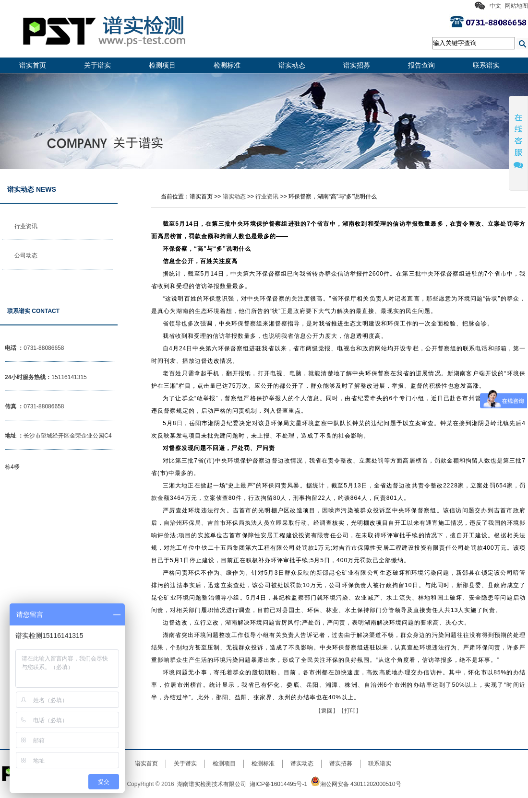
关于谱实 (97, 65)
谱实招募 (356, 65)
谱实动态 (291, 65)
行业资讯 (25, 226)
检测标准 (227, 65)
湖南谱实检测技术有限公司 (211, 784)
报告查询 (421, 65)
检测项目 (162, 65)
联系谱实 (486, 65)
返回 (327, 710)
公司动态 (25, 255)
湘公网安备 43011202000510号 (356, 784)
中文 (495, 5)
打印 (350, 710)
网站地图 (516, 5)
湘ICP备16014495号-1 (278, 784)
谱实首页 (32, 65)
